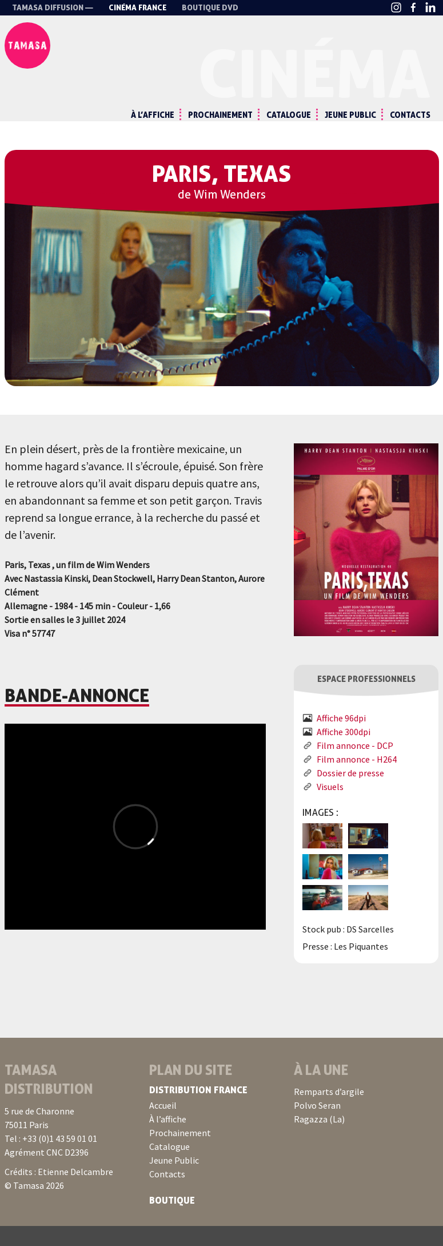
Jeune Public (350, 115)
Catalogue (288, 115)
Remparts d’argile (329, 1111)
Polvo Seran (317, 1125)
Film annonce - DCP (355, 765)
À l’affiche (152, 115)
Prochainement (220, 115)
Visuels (330, 806)
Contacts (410, 115)
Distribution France (198, 1110)
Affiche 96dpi (341, 738)
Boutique (172, 1220)
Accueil (163, 1125)
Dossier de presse (350, 793)
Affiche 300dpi (343, 751)
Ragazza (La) (319, 1139)
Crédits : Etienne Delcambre (59, 1191)
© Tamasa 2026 (34, 1205)
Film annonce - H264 (357, 779)
